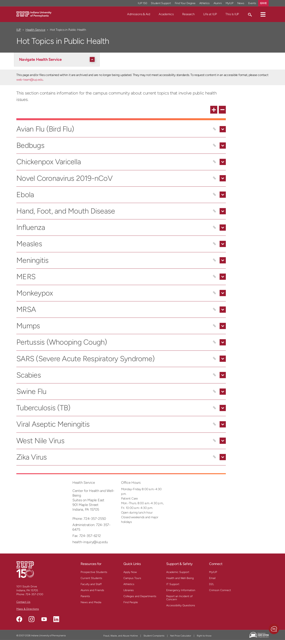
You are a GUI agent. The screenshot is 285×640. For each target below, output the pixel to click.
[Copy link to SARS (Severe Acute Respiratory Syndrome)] (214, 359)
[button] (263, 14)
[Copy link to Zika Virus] (214, 457)
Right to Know (204, 635)
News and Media (91, 602)
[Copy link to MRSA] (214, 309)
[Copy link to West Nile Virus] (214, 441)
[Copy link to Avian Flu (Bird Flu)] (214, 129)
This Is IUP (232, 14)
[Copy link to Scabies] (214, 375)
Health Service (35, 30)
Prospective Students (94, 572)
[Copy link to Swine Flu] (214, 391)
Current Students (91, 578)
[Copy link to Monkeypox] (214, 293)
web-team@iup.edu (29, 79)
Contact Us (23, 602)
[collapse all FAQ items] (222, 110)
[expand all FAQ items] (213, 110)
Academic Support (177, 572)
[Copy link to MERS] (214, 277)
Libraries (128, 590)
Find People (130, 602)
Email (212, 578)
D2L (211, 584)
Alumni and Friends (92, 590)
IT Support (172, 584)
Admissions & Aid (138, 14)
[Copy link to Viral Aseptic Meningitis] (214, 424)
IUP (18, 30)
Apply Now (130, 572)
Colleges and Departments (139, 596)
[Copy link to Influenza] (214, 227)
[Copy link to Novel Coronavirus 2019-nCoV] (214, 178)
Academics (166, 14)
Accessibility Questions (180, 605)
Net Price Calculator (180, 635)
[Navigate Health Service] (58, 59)
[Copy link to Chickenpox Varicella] (214, 162)
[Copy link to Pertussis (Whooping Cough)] (214, 342)
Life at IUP (210, 14)
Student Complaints (153, 635)
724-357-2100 (34, 594)
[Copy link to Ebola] (214, 195)
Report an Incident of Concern (179, 598)
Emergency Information (180, 590)
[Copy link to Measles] (214, 244)
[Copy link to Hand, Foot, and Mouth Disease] (214, 211)
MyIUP (213, 572)
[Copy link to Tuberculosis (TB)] (214, 408)
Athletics (128, 584)
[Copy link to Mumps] (214, 326)
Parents (85, 596)
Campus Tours (132, 578)
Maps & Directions (27, 609)
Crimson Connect (220, 590)
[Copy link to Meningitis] (214, 260)
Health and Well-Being (180, 578)
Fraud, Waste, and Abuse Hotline (120, 635)
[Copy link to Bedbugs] (214, 145)
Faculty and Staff (91, 584)
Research (188, 14)
